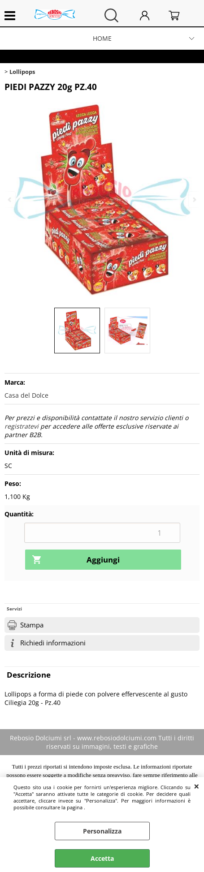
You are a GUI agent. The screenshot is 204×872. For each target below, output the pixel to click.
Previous (10, 199)
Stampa (31, 625)
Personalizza (102, 831)
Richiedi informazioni (53, 643)
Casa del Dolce (26, 395)
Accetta (102, 858)
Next (194, 199)
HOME (102, 38)
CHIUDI (197, 786)
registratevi (21, 426)
